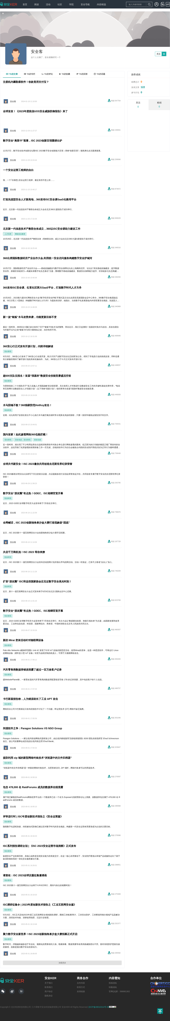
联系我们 (49, 987)
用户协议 (49, 991)
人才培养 (8, 234)
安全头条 (37, 440)
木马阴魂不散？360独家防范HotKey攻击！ (27, 405)
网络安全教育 (20, 234)
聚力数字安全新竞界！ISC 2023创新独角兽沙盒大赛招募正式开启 (40, 934)
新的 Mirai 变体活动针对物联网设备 (23, 640)
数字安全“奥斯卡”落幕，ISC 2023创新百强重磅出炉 (32, 140)
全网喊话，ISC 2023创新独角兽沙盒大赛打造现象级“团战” (36, 522)
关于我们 (49, 983)
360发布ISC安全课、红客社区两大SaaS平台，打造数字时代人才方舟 (42, 287)
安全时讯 (7, 410)
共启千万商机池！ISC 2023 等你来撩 (24, 552)
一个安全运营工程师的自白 (18, 170)
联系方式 (81, 987)
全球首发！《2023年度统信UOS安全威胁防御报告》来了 (35, 111)
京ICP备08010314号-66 (98, 1007)
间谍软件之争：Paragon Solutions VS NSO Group (32, 728)
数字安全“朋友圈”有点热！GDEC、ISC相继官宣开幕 (33, 493)
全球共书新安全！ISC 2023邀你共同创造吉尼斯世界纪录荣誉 (37, 464)
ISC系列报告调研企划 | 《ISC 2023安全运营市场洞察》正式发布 (39, 846)
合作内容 (81, 983)
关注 (159, 54)
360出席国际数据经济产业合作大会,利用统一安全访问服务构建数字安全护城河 (47, 258)
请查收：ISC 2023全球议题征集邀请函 (25, 875)
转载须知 (113, 987)
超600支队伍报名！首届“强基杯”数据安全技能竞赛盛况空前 (37, 375)
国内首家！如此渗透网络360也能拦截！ (25, 434)
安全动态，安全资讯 (22, 440)
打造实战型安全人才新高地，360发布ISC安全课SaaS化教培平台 (39, 199)
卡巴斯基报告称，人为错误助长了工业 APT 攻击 (30, 699)
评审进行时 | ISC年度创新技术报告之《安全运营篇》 (33, 816)
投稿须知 (113, 983)
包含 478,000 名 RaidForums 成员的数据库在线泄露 (33, 787)
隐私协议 (49, 996)
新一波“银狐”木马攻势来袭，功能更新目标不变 (30, 317)
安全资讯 (7, 351)
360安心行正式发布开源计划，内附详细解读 (28, 346)
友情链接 (81, 991)
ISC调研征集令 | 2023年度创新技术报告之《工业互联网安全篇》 (39, 904)
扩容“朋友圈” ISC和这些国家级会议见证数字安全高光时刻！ (37, 581)
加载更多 (62, 963)
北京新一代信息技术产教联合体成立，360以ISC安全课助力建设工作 (41, 228)
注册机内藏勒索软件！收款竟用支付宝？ (26, 82)
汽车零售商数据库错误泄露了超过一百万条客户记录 (32, 669)
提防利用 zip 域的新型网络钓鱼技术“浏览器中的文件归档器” (37, 757)
